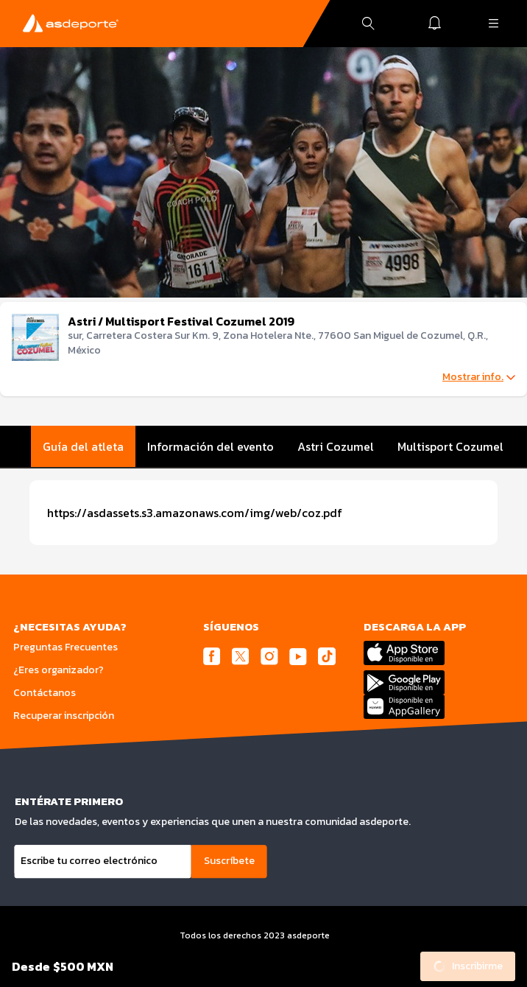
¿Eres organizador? (58, 670)
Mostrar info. (478, 377)
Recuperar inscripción (63, 715)
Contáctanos (44, 692)
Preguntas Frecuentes (65, 647)
